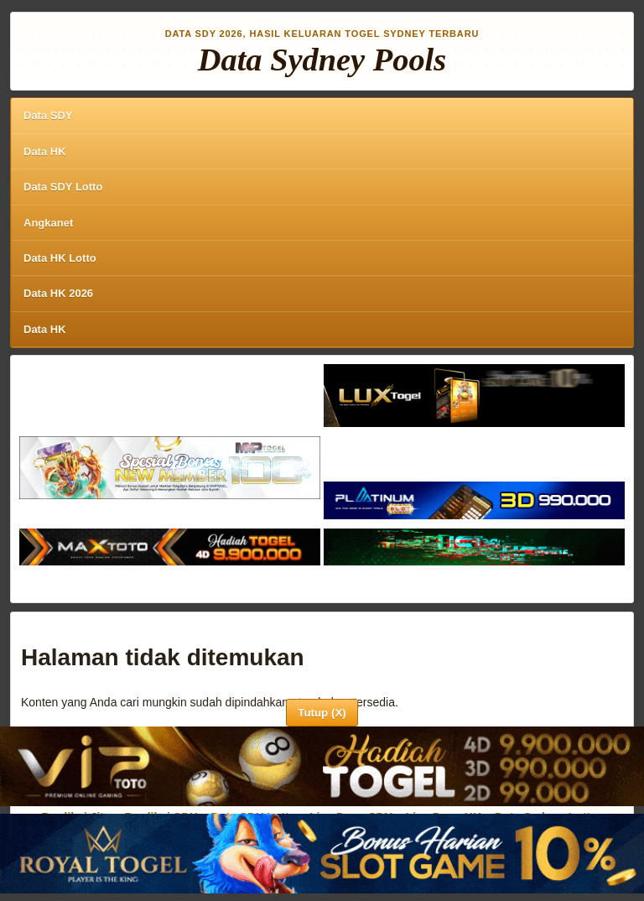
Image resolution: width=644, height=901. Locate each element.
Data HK (44, 151)
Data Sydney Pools (322, 60)
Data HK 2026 (58, 293)
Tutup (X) (321, 712)
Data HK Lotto (59, 258)
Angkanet (48, 222)
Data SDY (48, 115)
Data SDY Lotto (62, 186)
